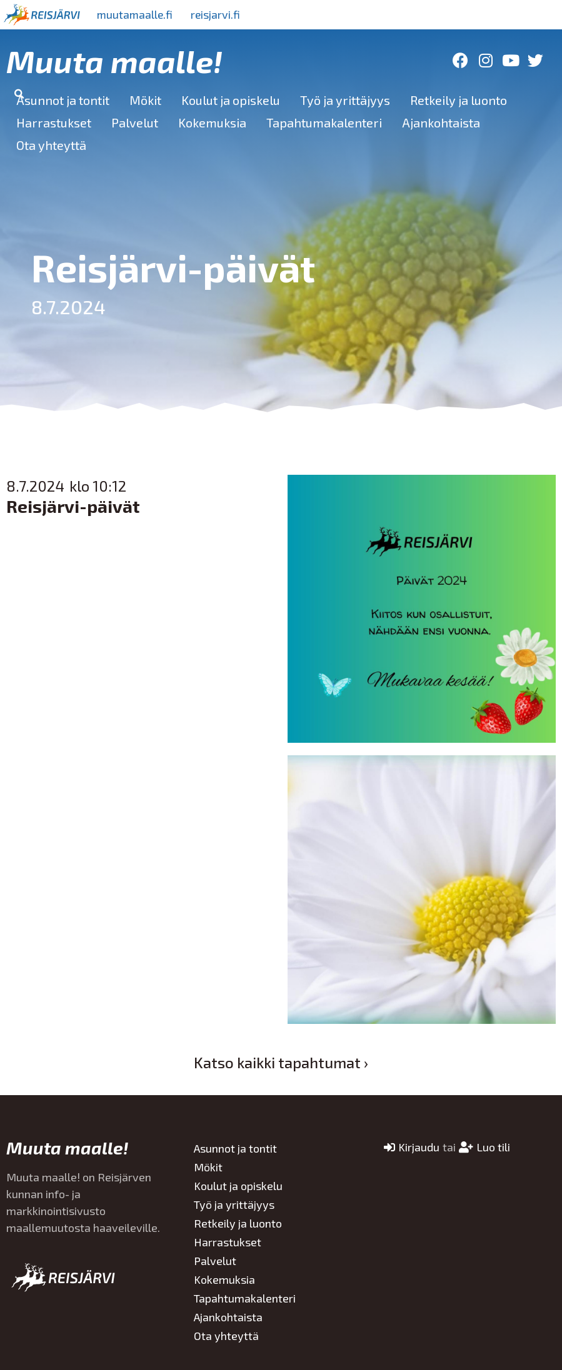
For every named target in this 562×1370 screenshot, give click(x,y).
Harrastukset (53, 122)
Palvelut (134, 122)
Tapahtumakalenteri (324, 122)
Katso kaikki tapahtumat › (281, 1062)
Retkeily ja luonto (458, 99)
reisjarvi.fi (218, 14)
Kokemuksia (212, 122)
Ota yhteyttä (51, 144)
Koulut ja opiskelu (230, 99)
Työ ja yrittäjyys (345, 99)
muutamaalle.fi (135, 14)
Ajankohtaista (441, 122)
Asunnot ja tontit (62, 99)
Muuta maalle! (114, 60)
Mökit (145, 99)
